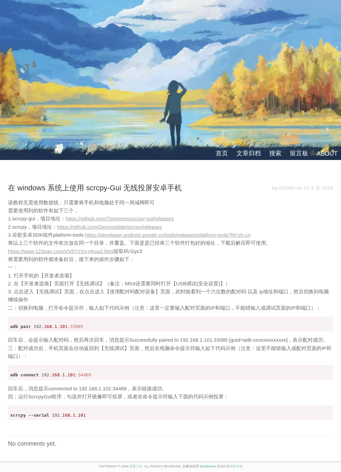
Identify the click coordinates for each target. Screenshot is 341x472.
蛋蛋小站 (136, 466)
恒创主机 (236, 466)
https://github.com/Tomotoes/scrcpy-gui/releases (120, 218)
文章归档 (248, 153)
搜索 (275, 153)
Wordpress (207, 466)
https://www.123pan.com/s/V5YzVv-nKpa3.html (61, 251)
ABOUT (327, 153)
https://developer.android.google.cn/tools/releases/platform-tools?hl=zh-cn (167, 235)
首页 (222, 153)
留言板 (299, 153)
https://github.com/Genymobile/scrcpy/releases (109, 227)
